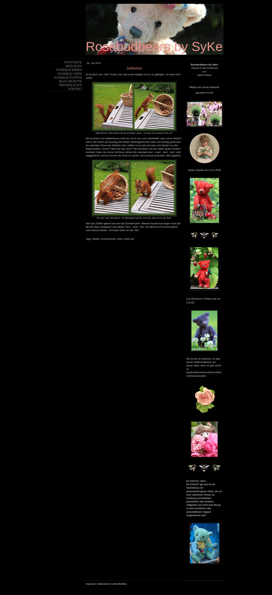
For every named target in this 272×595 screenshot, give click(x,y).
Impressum (91, 584)
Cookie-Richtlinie (119, 584)
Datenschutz (103, 584)
